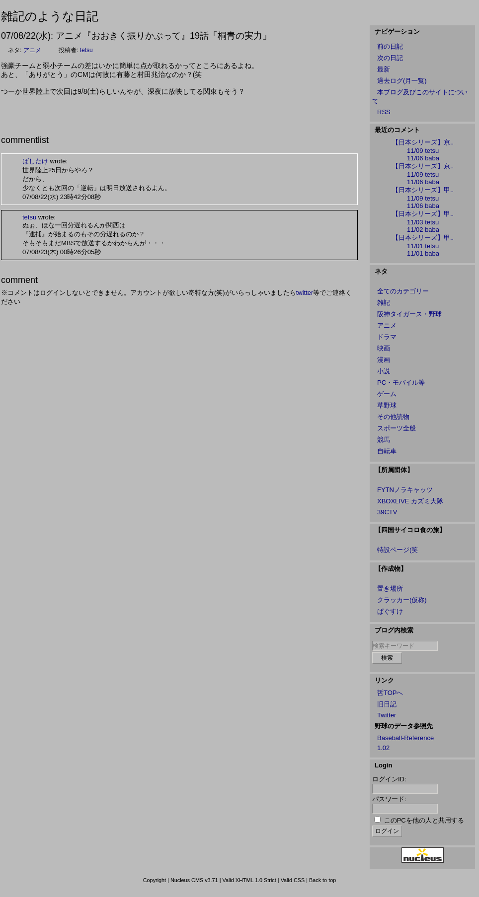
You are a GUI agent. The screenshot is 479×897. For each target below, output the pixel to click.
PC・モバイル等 (401, 382)
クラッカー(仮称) (402, 600)
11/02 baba (423, 229)
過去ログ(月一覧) (402, 80)
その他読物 (393, 416)
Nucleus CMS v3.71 (194, 880)
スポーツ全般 (396, 428)
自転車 (387, 451)
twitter (305, 292)
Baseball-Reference (405, 738)
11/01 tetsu (423, 246)
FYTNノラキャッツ (405, 489)
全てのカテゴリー (403, 291)
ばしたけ (35, 161)
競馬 (383, 439)
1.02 (383, 748)
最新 (383, 69)
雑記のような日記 (49, 16)
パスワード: (389, 799)
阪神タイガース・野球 (409, 314)
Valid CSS (293, 880)
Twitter (386, 715)
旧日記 (387, 704)
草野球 (387, 405)
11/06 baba (423, 158)
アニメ (32, 50)
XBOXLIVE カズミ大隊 (410, 501)
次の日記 (390, 58)
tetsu (86, 50)
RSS (384, 112)
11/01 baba (423, 253)
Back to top (322, 880)
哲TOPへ (390, 692)
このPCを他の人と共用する (424, 820)
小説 (383, 371)
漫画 (383, 359)
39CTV (387, 512)
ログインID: (389, 779)
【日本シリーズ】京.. (423, 142)
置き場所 (390, 588)
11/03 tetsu (423, 222)
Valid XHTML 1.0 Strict (249, 880)
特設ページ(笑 (397, 549)
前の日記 (390, 46)
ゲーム (387, 394)
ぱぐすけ (390, 611)
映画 (383, 348)
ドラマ (387, 337)
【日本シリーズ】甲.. (423, 190)
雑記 (383, 302)
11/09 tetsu (423, 150)
